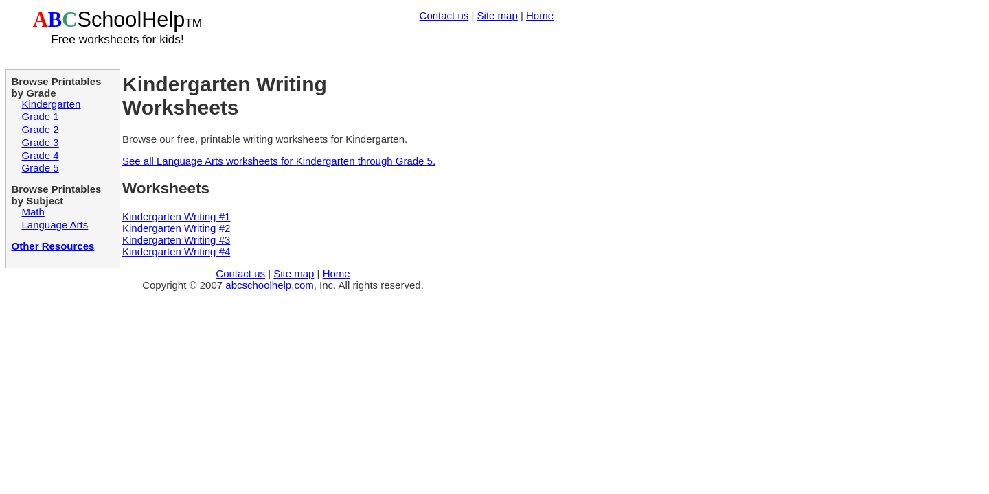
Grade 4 (40, 155)
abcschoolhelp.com (269, 285)
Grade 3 (40, 142)
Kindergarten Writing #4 (176, 251)
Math (33, 211)
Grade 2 (40, 129)
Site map (497, 15)
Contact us (444, 15)
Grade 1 (40, 116)
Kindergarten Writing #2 (176, 228)
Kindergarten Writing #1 (176, 216)
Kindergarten (51, 104)
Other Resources (53, 246)
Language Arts (55, 225)
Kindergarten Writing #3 (176, 240)
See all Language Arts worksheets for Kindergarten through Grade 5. (278, 161)
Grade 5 (40, 168)
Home (540, 15)
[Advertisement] (393, 44)
